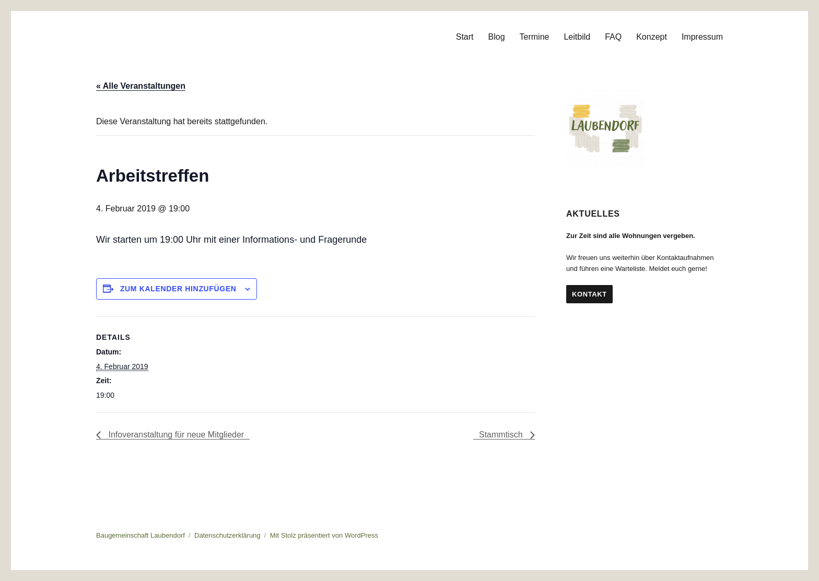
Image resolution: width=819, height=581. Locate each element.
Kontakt (589, 294)
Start (465, 36)
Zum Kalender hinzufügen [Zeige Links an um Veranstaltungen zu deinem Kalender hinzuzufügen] (178, 288)
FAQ (613, 36)
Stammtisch (502, 434)
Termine (534, 36)
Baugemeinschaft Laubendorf (140, 535)
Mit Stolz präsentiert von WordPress (324, 535)
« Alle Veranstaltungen (140, 85)
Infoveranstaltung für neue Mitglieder (175, 434)
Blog (496, 36)
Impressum (702, 36)
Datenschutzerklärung (227, 535)
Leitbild (577, 36)
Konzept (651, 36)
